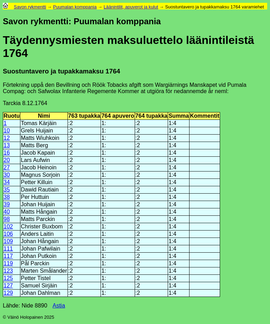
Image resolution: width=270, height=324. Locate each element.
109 (8, 241)
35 (7, 190)
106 (8, 234)
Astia (58, 306)
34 (7, 182)
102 (8, 226)
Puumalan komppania (75, 6)
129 (8, 293)
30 (7, 175)
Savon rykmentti (30, 6)
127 (8, 286)
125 (8, 278)
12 (7, 138)
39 (7, 204)
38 (7, 197)
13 (7, 145)
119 (8, 263)
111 (8, 249)
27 (7, 167)
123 (8, 271)
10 (7, 131)
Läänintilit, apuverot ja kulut (131, 6)
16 (7, 153)
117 (8, 256)
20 (7, 160)
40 (7, 212)
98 (7, 219)
